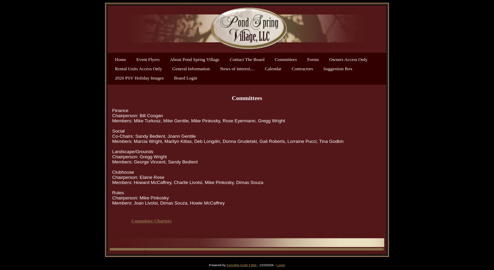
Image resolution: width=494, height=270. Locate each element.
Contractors (302, 68)
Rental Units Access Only (138, 68)
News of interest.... (237, 68)
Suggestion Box (338, 68)
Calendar (273, 68)
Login (281, 265)
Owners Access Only (348, 59)
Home (120, 59)
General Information (191, 68)
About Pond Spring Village (194, 59)
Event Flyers (148, 59)
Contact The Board (247, 59)
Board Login (185, 78)
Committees (286, 59)
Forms (313, 59)
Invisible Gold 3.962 (242, 265)
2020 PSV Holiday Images (139, 78)
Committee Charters (151, 220)
